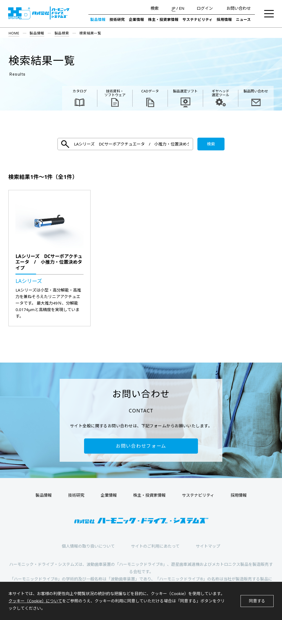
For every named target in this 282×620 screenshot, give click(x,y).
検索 (154, 8)
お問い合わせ (238, 8)
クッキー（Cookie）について (35, 600)
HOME (13, 33)
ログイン (205, 8)
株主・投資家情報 (163, 19)
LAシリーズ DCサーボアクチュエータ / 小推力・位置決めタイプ (48, 262)
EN (181, 8)
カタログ (80, 91)
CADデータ (150, 91)
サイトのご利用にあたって (155, 546)
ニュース (243, 19)
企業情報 (136, 19)
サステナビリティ (197, 19)
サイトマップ (208, 546)
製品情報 (97, 19)
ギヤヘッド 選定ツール (220, 93)
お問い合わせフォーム (141, 446)
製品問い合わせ (255, 91)
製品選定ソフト (185, 91)
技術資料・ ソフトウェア (115, 93)
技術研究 (117, 19)
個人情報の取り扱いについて (88, 546)
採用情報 (224, 19)
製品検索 (62, 33)
